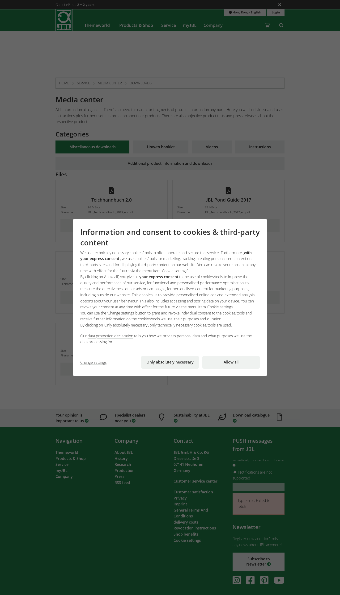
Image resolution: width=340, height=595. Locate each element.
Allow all (231, 362)
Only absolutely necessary (170, 362)
